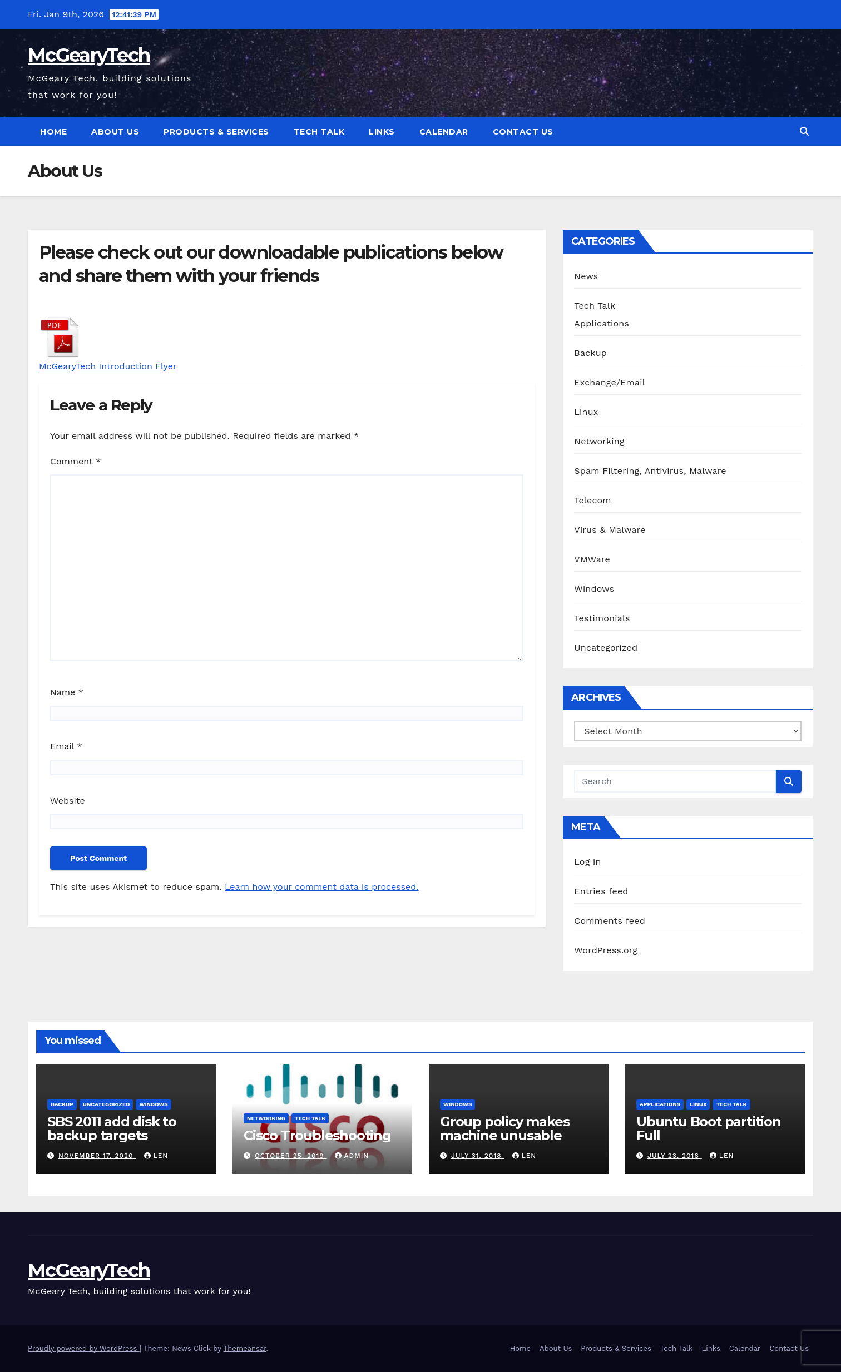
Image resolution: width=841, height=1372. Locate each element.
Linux (586, 412)
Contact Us (523, 132)
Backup (590, 353)
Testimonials (602, 618)
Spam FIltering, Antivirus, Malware (650, 470)
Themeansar (245, 1348)
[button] (804, 131)
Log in (587, 861)
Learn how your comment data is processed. (322, 886)
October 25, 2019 (291, 1156)
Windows (594, 588)
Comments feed (609, 920)
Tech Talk (319, 132)
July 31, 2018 (477, 1156)
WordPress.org (605, 950)
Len (156, 1156)
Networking (599, 441)
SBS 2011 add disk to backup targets (111, 1128)
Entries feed (601, 891)
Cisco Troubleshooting (317, 1135)
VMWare (592, 559)
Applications (601, 323)
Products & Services (216, 132)
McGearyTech (89, 55)
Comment (75, 461)
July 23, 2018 (674, 1156)
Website (67, 800)
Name (66, 692)
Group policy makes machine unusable (504, 1128)
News (586, 276)
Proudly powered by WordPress (84, 1348)
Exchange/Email (609, 382)
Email (66, 746)
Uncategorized (605, 647)
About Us (115, 132)
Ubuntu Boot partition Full (708, 1128)
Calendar (443, 132)
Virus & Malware (609, 529)
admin (352, 1156)
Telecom (592, 500)
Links (382, 132)
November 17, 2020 (97, 1156)
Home (53, 132)
